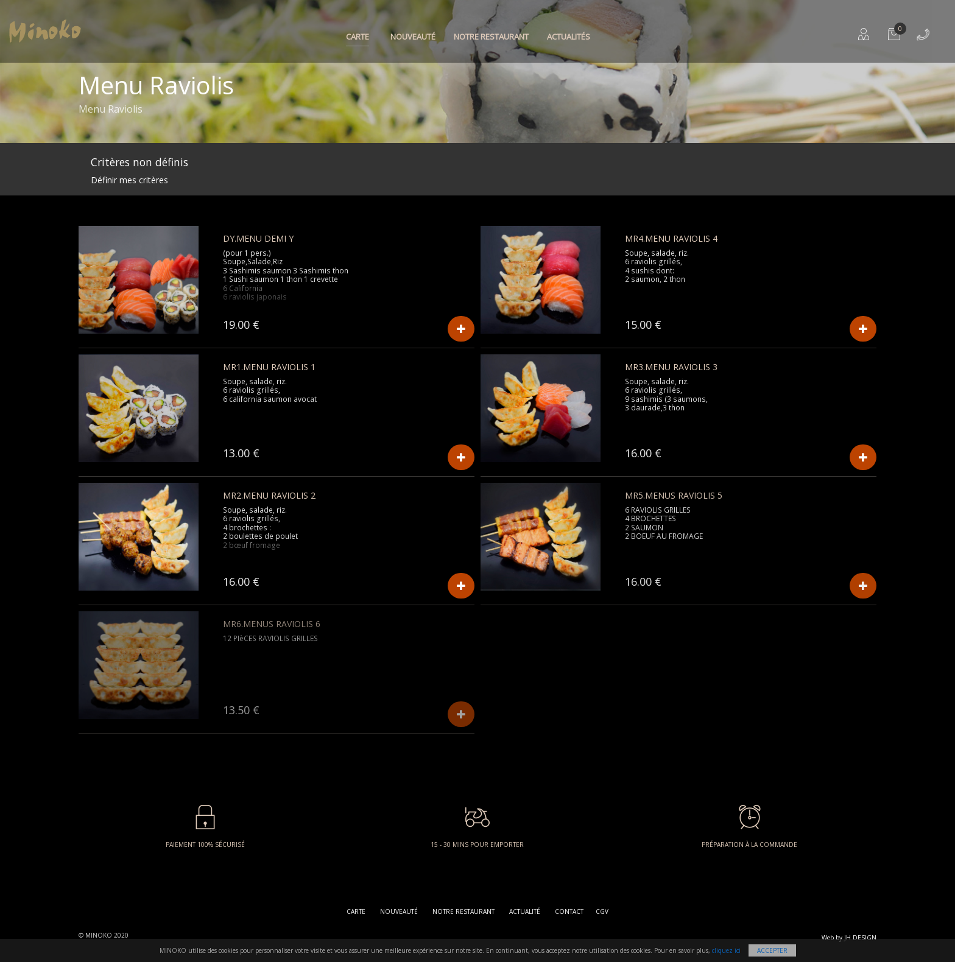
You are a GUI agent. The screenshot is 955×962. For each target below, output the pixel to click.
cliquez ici (726, 950)
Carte (357, 36)
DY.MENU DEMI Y (258, 238)
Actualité (524, 911)
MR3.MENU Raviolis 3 (671, 367)
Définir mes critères (129, 180)
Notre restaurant (491, 36)
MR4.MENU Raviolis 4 (671, 238)
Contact (569, 911)
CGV (602, 911)
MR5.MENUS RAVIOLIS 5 (673, 495)
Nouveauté (412, 36)
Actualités (568, 36)
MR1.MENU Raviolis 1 (269, 367)
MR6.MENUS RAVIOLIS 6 (271, 624)
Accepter (772, 950)
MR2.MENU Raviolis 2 (269, 495)
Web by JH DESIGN (849, 937)
